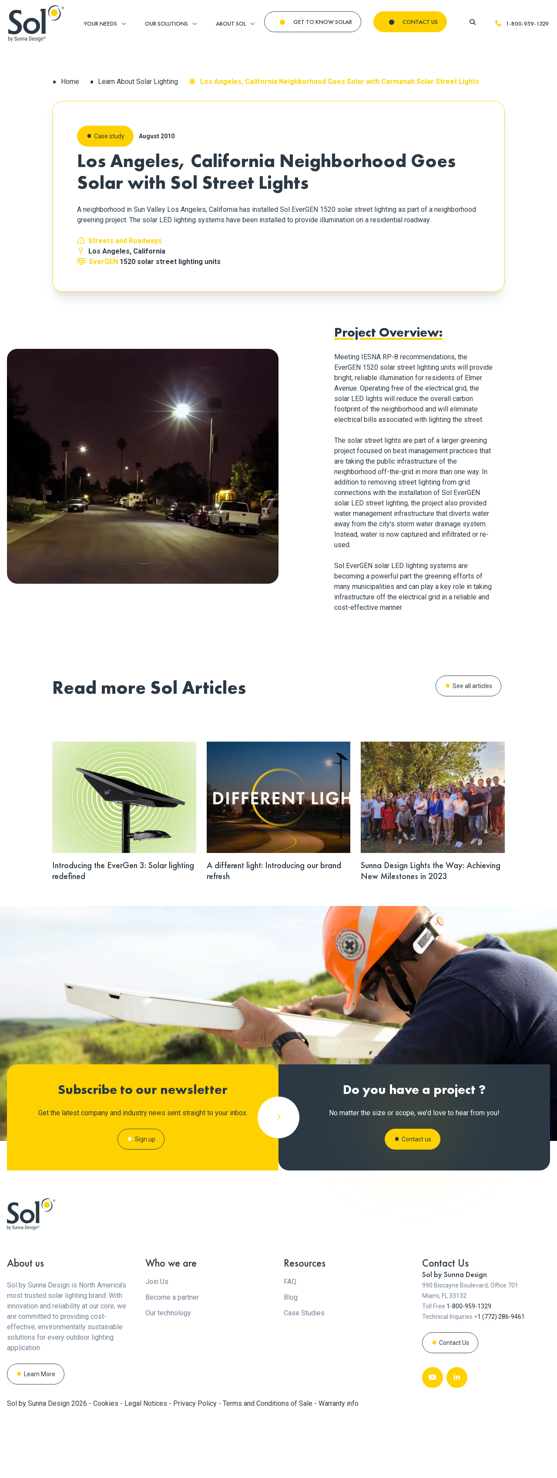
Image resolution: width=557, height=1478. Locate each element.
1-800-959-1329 (522, 23)
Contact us (416, 1168)
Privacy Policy (195, 1462)
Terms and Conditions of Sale (268, 1462)
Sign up (145, 1173)
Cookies (106, 1462)
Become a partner (172, 1356)
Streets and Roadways (125, 241)
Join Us (156, 1341)
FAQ (290, 1341)
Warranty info (339, 1462)
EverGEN (103, 261)
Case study (109, 136)
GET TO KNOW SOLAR (322, 22)
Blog (291, 1356)
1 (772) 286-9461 (501, 1375)
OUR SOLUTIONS (166, 23)
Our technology (168, 1372)
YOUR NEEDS (100, 23)
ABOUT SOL (231, 23)
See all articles (472, 685)
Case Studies (304, 1372)
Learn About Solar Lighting (138, 81)
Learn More (39, 1433)
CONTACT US (420, 22)
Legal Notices (146, 1462)
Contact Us (454, 1401)
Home (70, 81)
